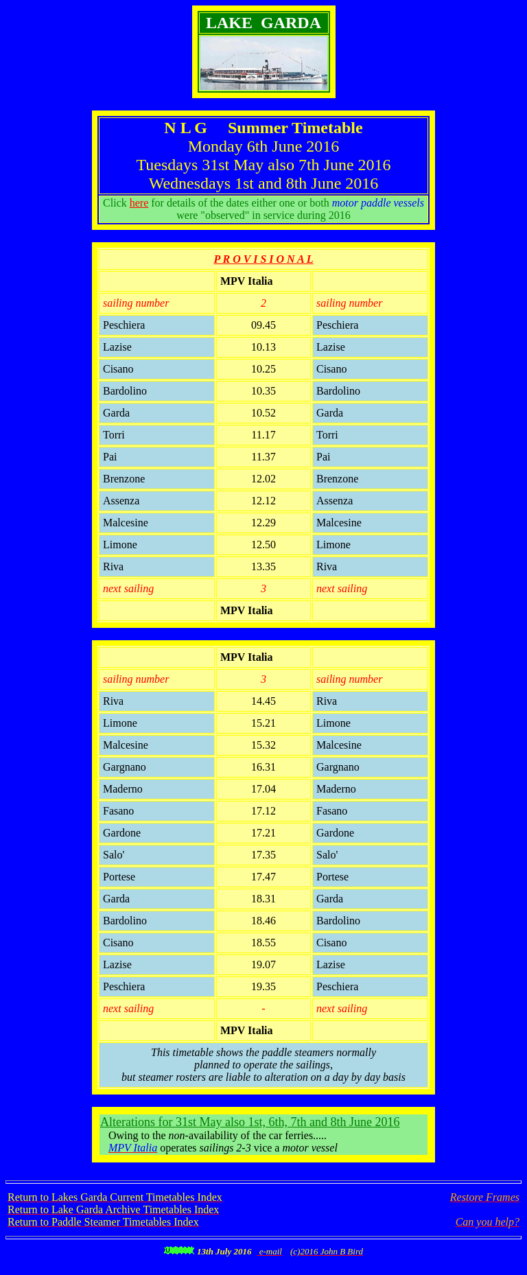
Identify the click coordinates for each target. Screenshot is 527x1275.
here (139, 203)
